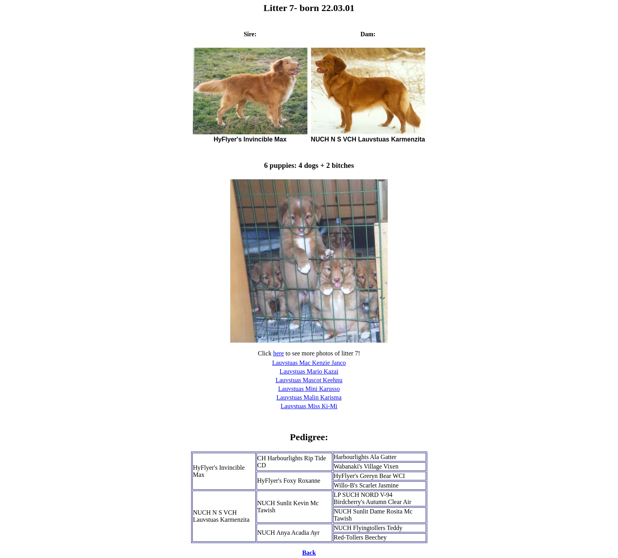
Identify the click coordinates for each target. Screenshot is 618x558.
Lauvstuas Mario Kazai (308, 371)
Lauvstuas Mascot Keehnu (309, 380)
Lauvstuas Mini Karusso (309, 388)
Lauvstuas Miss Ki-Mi (309, 406)
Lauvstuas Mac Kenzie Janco (309, 362)
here (278, 353)
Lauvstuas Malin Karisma (308, 397)
